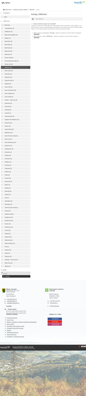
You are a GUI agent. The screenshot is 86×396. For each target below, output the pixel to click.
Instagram (55, 324)
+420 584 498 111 (12, 298)
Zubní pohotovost (11, 334)
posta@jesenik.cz (12, 300)
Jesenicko (36, 37)
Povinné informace (12, 317)
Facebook (55, 318)
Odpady (9, 330)
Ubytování (32, 9)
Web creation (82, 346)
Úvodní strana (79, 2)
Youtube (55, 321)
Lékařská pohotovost (12, 332)
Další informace (54, 305)
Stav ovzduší (10, 323)
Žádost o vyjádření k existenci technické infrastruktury (22, 321)
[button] (6, 3)
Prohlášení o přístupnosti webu (15, 336)
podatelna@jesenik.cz (13, 302)
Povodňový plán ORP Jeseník (15, 327)
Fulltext (4, 273)
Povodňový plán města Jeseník (15, 325)
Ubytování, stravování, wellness (20, 9)
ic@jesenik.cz (54, 302)
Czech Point (10, 319)
